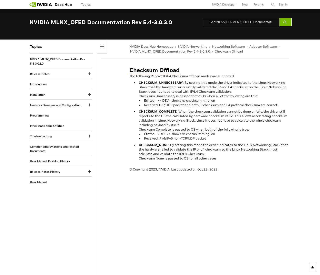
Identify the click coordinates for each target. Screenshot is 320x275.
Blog (245, 4)
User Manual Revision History (50, 161)
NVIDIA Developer (224, 4)
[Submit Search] (285, 22)
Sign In (283, 4)
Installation (37, 95)
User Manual (38, 182)
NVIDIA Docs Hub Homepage (151, 46)
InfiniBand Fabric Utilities (47, 126)
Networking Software (228, 46)
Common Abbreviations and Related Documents (54, 149)
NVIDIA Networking (193, 46)
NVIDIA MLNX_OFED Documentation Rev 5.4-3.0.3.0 (170, 51)
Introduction (38, 84)
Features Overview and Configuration (55, 105)
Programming (39, 115)
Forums (259, 4)
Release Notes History (45, 172)
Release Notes (39, 74)
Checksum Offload (229, 51)
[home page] (41, 4)
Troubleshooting (41, 136)
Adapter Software (263, 46)
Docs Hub (63, 4)
